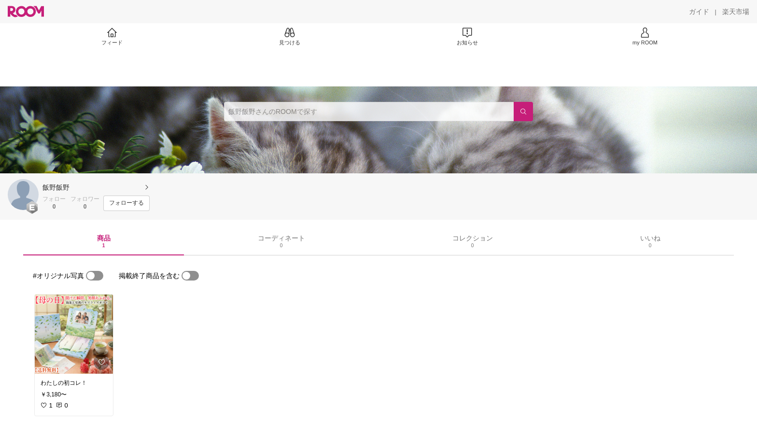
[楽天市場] (735, 11)
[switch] (94, 276)
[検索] (523, 111)
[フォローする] (126, 203)
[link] (74, 334)
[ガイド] (699, 11)
